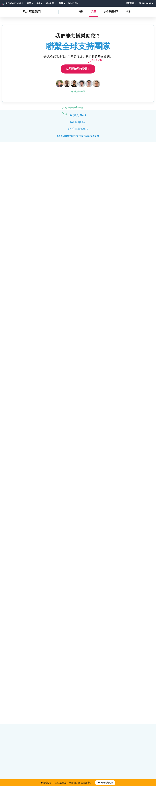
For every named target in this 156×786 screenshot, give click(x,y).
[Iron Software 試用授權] (105, 782)
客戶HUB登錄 (102, 684)
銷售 (81, 11)
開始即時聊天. (89, 299)
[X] (143, 703)
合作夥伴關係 (111, 11)
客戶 (55, 684)
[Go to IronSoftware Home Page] (12, 3)
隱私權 (122, 720)
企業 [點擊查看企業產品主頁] (38, 3)
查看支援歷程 (29, 261)
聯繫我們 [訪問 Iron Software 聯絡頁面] (130, 3)
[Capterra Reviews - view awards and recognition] (89, 693)
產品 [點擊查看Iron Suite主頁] (29, 3)
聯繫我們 (119, 684)
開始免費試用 (78, 580)
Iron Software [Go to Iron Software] (9, 671)
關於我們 (35, 684)
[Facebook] (148, 703)
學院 (72, 684)
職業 (64, 684)
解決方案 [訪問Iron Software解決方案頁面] (50, 3)
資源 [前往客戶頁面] (61, 3)
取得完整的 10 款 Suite (44, 580)
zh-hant (145, 3)
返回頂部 (147, 671)
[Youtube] (138, 703)
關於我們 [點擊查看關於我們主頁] (72, 3)
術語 (115, 720)
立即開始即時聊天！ (80, 67)
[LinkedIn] (152, 703)
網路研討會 (85, 684)
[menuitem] (30, 3)
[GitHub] (134, 703)
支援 (93, 11)
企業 (128, 11)
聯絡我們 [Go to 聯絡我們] (24, 671)
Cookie (131, 720)
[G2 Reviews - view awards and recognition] (66, 693)
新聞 (46, 684)
